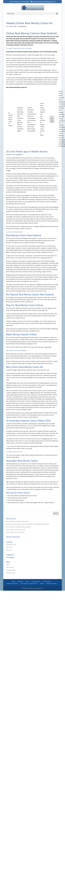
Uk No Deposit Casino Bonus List (15, 529)
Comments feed (11, 570)
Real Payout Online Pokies (52, 119)
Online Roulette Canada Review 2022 (17, 521)
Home (13, 581)
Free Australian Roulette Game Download (18, 527)
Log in (8, 564)
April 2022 (9, 547)
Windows (20, 581)
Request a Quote (51, 583)
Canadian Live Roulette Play (14, 232)
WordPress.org (10, 573)
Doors (27, 581)
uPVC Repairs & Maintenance (28, 583)
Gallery (42, 583)
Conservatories (35, 581)
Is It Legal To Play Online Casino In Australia (19, 48)
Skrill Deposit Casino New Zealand (16, 350)
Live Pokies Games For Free (14, 452)
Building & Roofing (12, 583)
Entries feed (9, 567)
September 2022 (11, 545)
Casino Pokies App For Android (15, 532)
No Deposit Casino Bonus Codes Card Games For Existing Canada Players (27, 524)
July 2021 (8, 550)
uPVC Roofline (47, 581)
